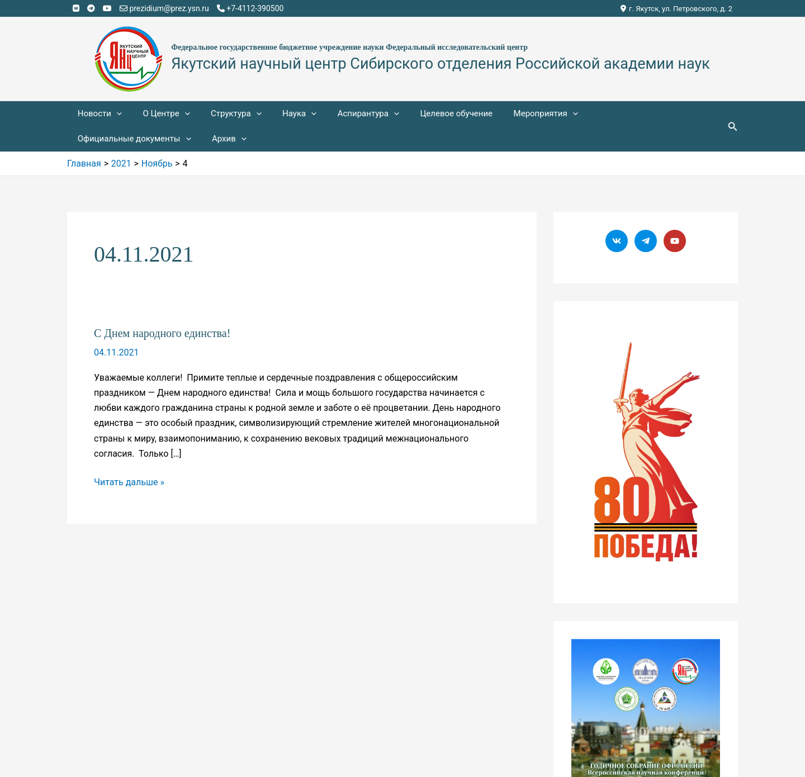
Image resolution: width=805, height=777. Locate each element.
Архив (92, 138)
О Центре (159, 113)
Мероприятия (518, 113)
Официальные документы (624, 113)
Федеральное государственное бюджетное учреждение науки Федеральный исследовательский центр (349, 47)
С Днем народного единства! (162, 333)
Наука (285, 113)
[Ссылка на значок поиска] (733, 127)
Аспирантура (349, 113)
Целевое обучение (433, 113)
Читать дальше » (129, 482)
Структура (225, 113)
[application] (114, 113)
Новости (97, 113)
